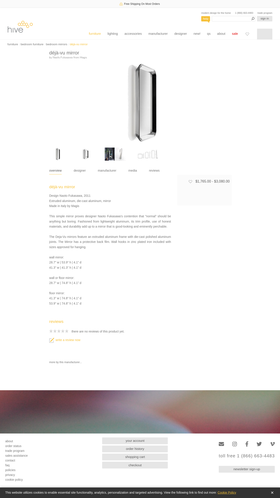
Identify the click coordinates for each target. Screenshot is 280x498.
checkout (135, 465)
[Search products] (234, 18)
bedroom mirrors (56, 44)
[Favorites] (247, 34)
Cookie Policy (227, 492)
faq (7, 465)
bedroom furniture (32, 44)
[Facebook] (246, 444)
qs (209, 33)
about (221, 33)
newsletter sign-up (246, 469)
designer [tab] (80, 170)
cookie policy (14, 479)
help (205, 18)
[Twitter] (259, 444)
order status (13, 446)
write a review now (64, 340)
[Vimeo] (272, 444)
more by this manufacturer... (65, 362)
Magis (83, 57)
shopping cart (135, 457)
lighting (112, 33)
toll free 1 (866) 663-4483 (247, 456)
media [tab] (132, 170)
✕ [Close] (272, 493)
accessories (133, 33)
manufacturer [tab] (107, 170)
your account (135, 440)
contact (10, 460)
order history (135, 449)
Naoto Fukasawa (63, 57)
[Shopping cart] (264, 34)
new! (197, 33)
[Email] (221, 444)
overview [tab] (55, 170)
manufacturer (158, 33)
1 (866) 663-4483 (244, 13)
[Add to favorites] (190, 181)
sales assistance (16, 455)
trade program (264, 13)
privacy (10, 475)
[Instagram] (234, 444)
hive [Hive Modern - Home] (20, 27)
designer (180, 33)
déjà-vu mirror (79, 44)
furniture (95, 33)
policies (10, 470)
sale (235, 33)
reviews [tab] (154, 170)
